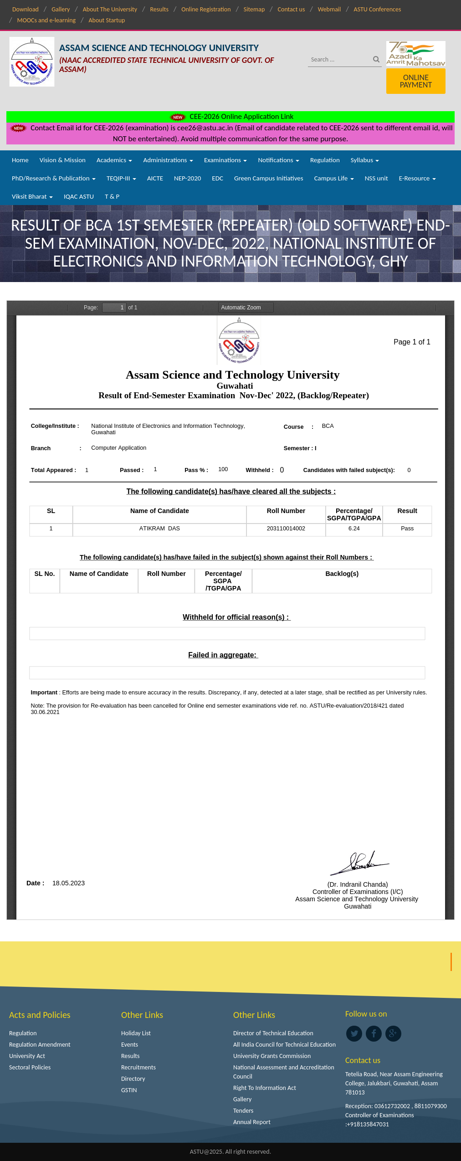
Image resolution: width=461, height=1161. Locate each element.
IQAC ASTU (79, 196)
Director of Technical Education (273, 1033)
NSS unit (376, 178)
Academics (114, 160)
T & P (112, 196)
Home (20, 160)
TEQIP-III (121, 178)
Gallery (60, 9)
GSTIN (129, 1090)
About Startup (106, 20)
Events (129, 1044)
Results (159, 9)
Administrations (168, 160)
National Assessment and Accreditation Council (283, 1071)
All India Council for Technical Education (284, 1044)
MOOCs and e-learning (46, 20)
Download (25, 9)
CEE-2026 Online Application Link (230, 116)
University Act (27, 1056)
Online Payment (416, 81)
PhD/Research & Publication (54, 178)
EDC (217, 178)
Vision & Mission (63, 160)
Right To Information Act (264, 1088)
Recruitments (138, 1067)
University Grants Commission (272, 1056)
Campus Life (334, 178)
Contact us (291, 9)
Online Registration (205, 9)
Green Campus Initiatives (268, 178)
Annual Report (252, 1122)
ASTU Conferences (377, 9)
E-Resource (417, 178)
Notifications (278, 160)
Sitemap (254, 9)
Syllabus (365, 160)
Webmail (329, 9)
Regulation (325, 160)
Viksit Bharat (32, 196)
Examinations (225, 160)
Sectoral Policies (30, 1067)
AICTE (155, 178)
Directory (133, 1079)
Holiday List (136, 1033)
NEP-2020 (187, 178)
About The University (110, 9)
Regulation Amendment (40, 1044)
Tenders (243, 1111)
